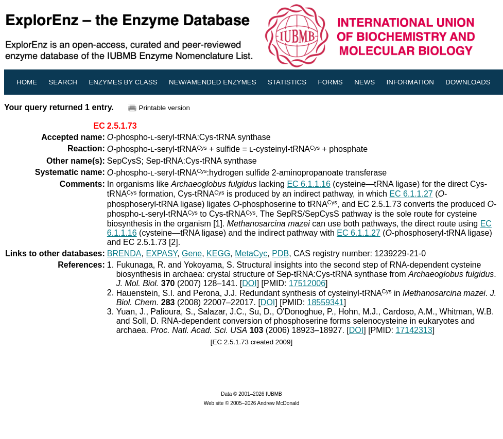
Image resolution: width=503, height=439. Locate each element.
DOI (249, 283)
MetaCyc (251, 253)
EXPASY (161, 253)
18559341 (325, 302)
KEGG (218, 253)
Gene (192, 253)
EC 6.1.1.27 (411, 194)
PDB (280, 253)
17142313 (413, 330)
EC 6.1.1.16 (309, 184)
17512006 (307, 283)
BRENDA (124, 253)
